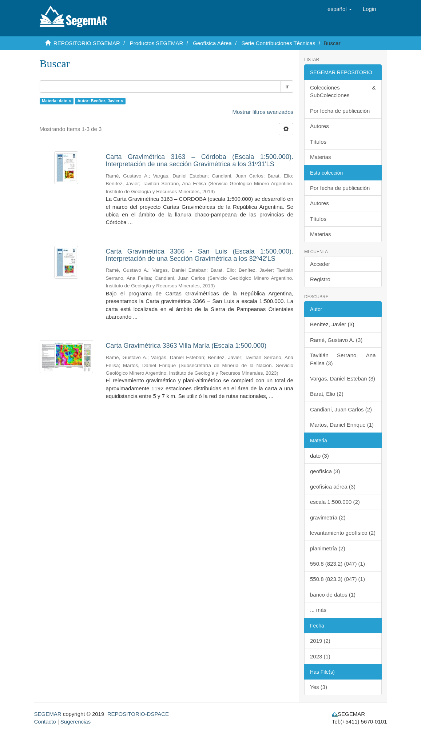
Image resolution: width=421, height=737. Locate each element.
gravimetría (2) (328, 517)
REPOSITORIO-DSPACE (138, 714)
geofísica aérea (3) (333, 486)
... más (318, 610)
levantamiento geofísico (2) (343, 533)
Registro (320, 279)
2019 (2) (320, 641)
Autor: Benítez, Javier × (100, 101)
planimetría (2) (327, 548)
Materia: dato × (56, 101)
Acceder (320, 264)
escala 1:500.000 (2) (335, 502)
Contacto (45, 721)
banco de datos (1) (333, 594)
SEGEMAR (47, 714)
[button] (339, 9)
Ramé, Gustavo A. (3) (336, 340)
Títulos (318, 142)
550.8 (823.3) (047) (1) (337, 579)
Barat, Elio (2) (326, 394)
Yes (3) (318, 687)
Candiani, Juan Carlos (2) (341, 409)
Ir (287, 86)
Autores (319, 126)
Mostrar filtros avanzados (262, 112)
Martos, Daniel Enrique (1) (342, 425)
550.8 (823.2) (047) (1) (337, 564)
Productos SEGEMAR (156, 43)
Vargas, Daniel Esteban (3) (342, 378)
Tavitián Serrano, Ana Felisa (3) (343, 359)
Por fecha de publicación (340, 111)
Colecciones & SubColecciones (343, 91)
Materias (320, 157)
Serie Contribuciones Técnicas (278, 43)
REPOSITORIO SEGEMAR (86, 43)
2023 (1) (320, 656)
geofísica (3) (325, 471)
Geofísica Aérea (212, 43)
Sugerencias (75, 721)
